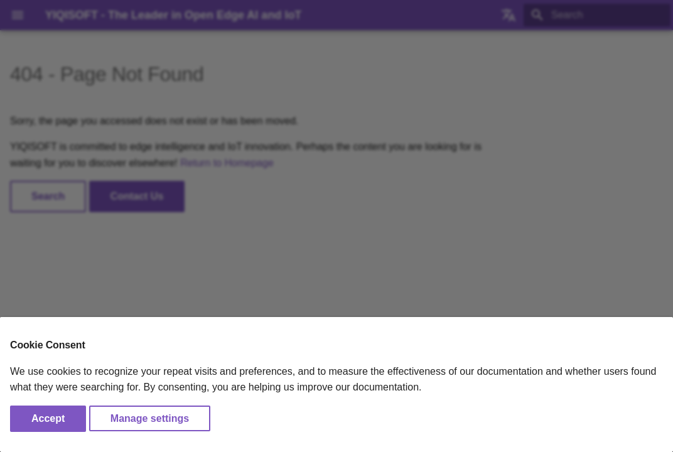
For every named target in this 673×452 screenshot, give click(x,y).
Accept (48, 418)
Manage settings (149, 418)
